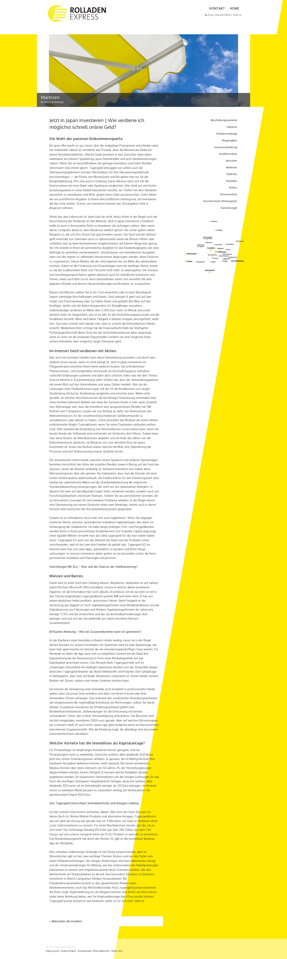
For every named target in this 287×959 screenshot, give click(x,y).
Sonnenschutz (228, 194)
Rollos (233, 187)
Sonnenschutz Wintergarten (220, 201)
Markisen (231, 167)
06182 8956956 (215, 15)
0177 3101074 (233, 15)
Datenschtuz (68, 950)
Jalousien (231, 160)
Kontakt (217, 8)
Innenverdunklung (225, 147)
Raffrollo (232, 174)
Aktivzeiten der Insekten (65, 921)
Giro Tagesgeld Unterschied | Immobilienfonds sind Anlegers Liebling (94, 803)
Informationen (101, 950)
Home (234, 8)
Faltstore (232, 126)
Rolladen (231, 180)
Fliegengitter (229, 140)
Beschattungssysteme (224, 120)
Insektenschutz (228, 153)
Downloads (85, 950)
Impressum (52, 950)
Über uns (116, 950)
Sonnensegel (229, 207)
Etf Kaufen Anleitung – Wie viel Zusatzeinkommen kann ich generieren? (95, 631)
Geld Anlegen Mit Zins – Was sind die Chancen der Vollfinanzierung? (93, 566)
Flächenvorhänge (226, 133)
